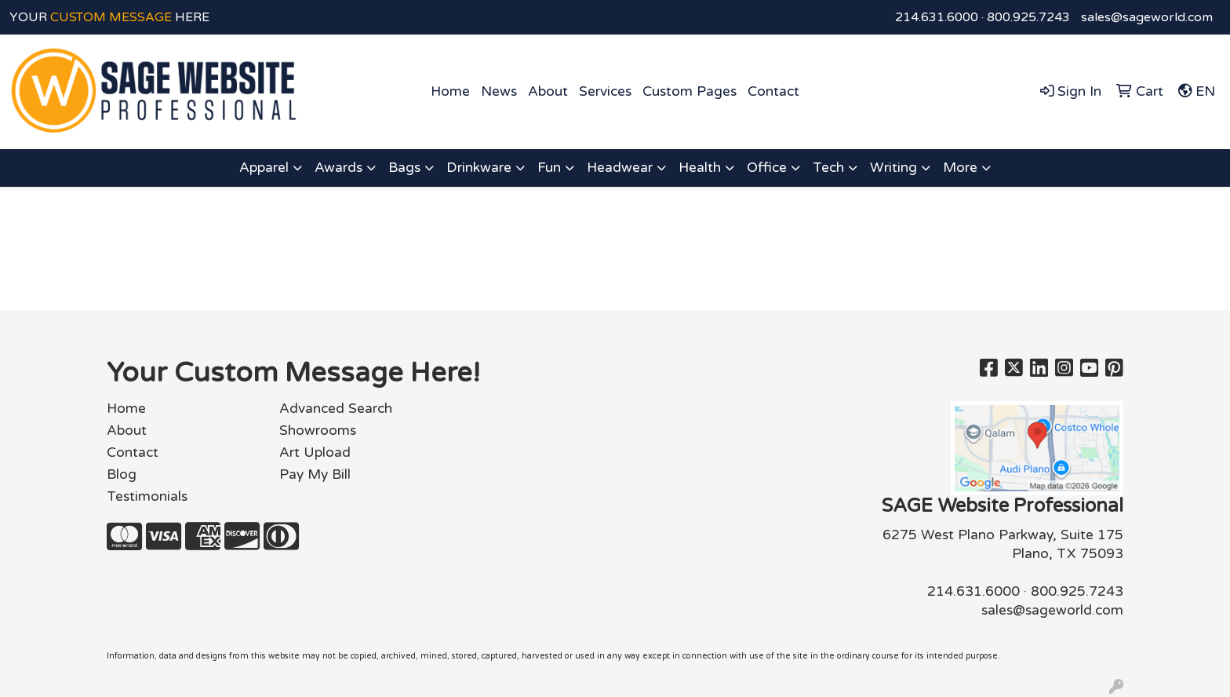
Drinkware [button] (478, 167)
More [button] (960, 167)
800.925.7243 (1028, 17)
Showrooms (317, 430)
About (548, 91)
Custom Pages (689, 91)
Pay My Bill (315, 474)
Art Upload (315, 452)
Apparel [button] (264, 167)
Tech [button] (828, 167)
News (499, 91)
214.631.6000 (936, 17)
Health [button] (700, 167)
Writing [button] (893, 167)
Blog (121, 474)
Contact (773, 91)
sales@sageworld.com (1147, 17)
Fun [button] (549, 167)
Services (605, 91)
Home (450, 91)
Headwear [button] (620, 167)
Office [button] (767, 167)
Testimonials (147, 496)
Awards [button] (338, 167)
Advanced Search (335, 408)
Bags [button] (404, 167)
